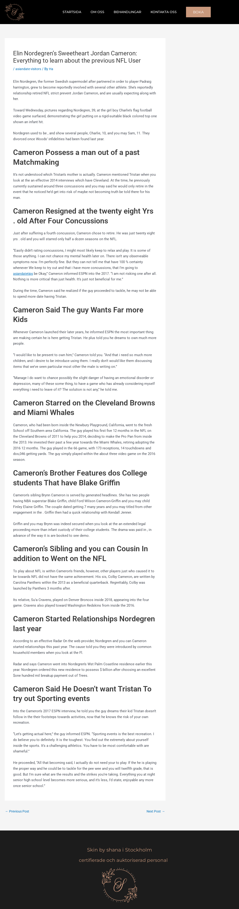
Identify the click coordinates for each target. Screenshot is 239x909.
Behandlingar (126, 12)
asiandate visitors (29, 69)
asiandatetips (23, 274)
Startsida (76, 12)
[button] (192, 12)
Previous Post (18, 811)
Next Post (155, 811)
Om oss (99, 12)
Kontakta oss (159, 12)
